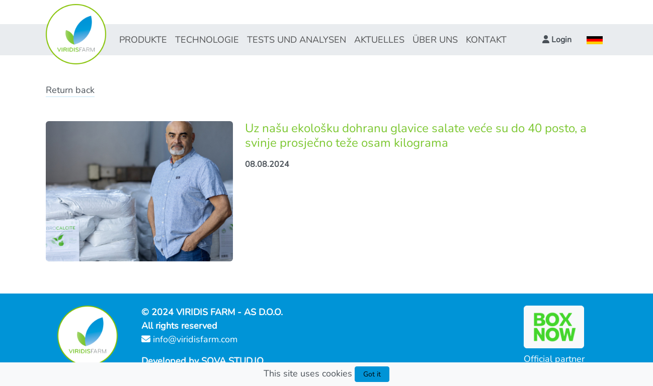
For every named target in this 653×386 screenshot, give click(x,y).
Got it (372, 374)
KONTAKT (486, 40)
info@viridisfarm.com (189, 339)
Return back (70, 90)
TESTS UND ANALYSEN (296, 40)
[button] (557, 39)
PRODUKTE (143, 40)
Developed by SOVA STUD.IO (202, 361)
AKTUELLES (379, 40)
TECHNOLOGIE (207, 40)
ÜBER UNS (435, 40)
